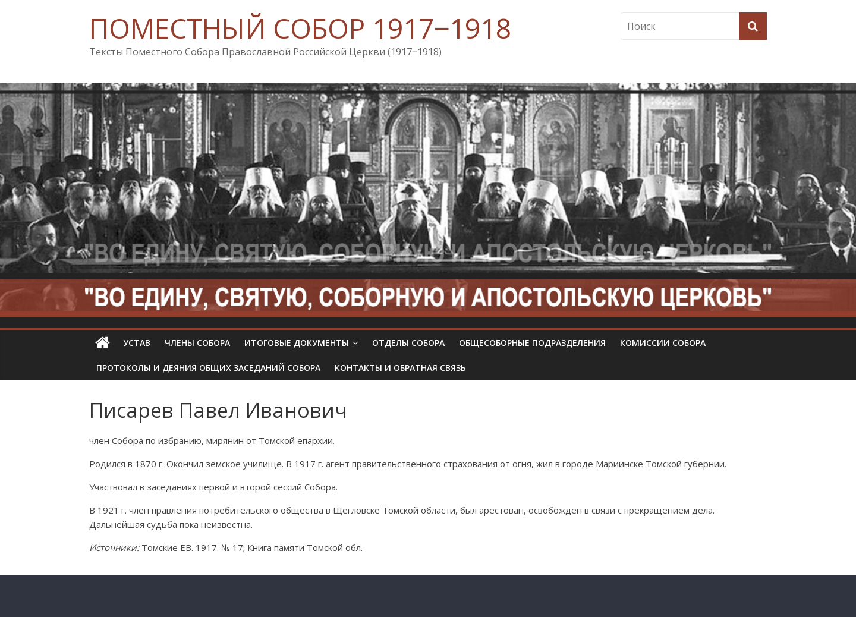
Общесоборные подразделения (532, 342)
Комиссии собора (663, 342)
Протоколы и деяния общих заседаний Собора (208, 367)
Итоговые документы (296, 342)
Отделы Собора (408, 342)
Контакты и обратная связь (400, 367)
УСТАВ (136, 342)
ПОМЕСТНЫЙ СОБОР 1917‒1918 (300, 28)
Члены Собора (197, 342)
